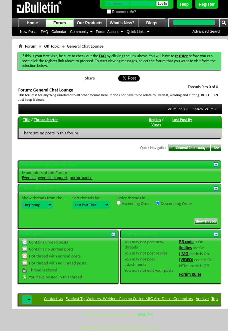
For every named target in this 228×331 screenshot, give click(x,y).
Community (79, 32)
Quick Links (135, 32)
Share (90, 78)
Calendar (59, 32)
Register (207, 4)
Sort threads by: (86, 197)
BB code (186, 241)
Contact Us (53, 298)
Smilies (185, 247)
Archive (202, 298)
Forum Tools (176, 109)
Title (26, 119)
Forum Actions (107, 32)
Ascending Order (133, 203)
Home (32, 23)
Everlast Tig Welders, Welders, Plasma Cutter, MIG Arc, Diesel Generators (129, 298)
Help (184, 4)
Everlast (29, 177)
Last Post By (182, 119)
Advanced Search (206, 31)
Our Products (90, 23)
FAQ (44, 32)
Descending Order (173, 203)
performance (81, 177)
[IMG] (184, 253)
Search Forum (203, 109)
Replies (155, 119)
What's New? (122, 23)
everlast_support (53, 177)
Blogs (151, 23)
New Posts (29, 32)
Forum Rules (190, 274)
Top (216, 148)
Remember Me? (121, 12)
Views (156, 124)
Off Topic (51, 46)
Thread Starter (46, 119)
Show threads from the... (44, 197)
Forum (59, 23)
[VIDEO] (186, 259)
